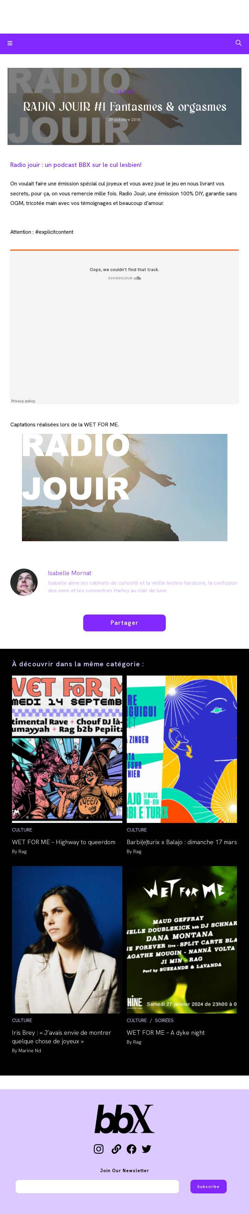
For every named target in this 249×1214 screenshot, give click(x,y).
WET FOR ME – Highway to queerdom (63, 842)
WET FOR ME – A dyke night (166, 1032)
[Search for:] (238, 44)
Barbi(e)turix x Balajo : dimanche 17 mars (182, 842)
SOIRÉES (164, 1020)
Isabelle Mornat (69, 573)
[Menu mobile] (10, 44)
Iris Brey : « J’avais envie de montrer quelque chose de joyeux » (61, 1037)
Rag (22, 851)
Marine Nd (29, 1050)
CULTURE (124, 92)
